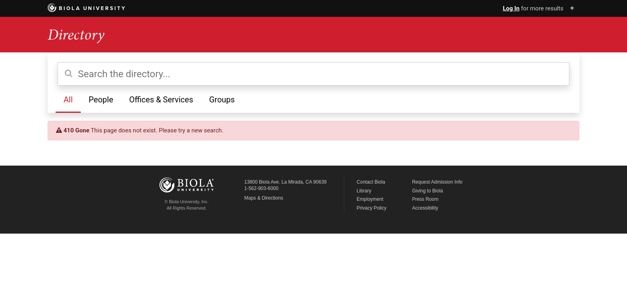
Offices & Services (161, 99)
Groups (222, 99)
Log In (511, 8)
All (68, 99)
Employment (370, 199)
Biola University (87, 8)
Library (364, 191)
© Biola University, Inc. (187, 201)
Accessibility (425, 208)
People (101, 99)
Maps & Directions (263, 198)
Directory (76, 34)
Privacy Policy (372, 208)
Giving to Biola (427, 191)
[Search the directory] (313, 74)
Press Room (425, 199)
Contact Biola (371, 182)
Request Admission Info (437, 182)
